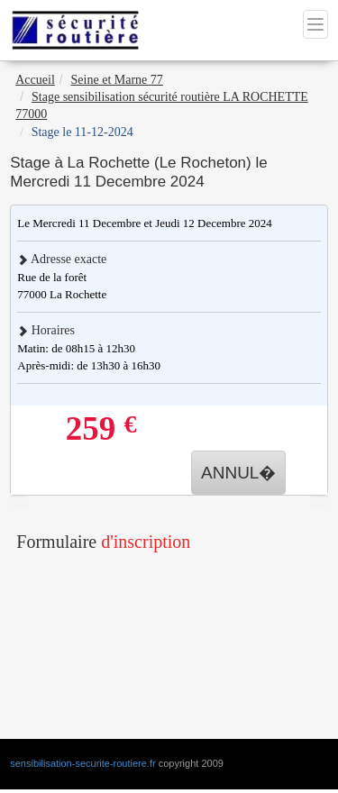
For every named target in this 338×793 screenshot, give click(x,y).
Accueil (35, 80)
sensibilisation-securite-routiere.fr (82, 763)
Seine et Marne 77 (117, 80)
